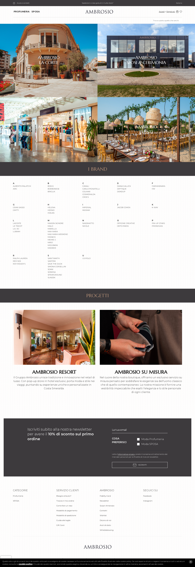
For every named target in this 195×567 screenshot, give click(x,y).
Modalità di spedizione (66, 515)
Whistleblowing (106, 530)
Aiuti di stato (105, 525)
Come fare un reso (64, 506)
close (191, 562)
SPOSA (36, 11)
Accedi (162, 11)
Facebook (147, 496)
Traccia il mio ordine (65, 501)
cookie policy (25, 564)
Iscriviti (140, 465)
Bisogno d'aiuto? (63, 496)
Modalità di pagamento (66, 510)
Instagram (147, 501)
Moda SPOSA (149, 444)
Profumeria (22, 11)
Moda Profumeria (152, 439)
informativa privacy (126, 454)
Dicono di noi (105, 520)
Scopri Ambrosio (107, 506)
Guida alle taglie (63, 520)
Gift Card (60, 525)
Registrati (171, 11)
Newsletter (104, 501)
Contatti (103, 510)
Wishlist (103, 515)
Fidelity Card (105, 496)
